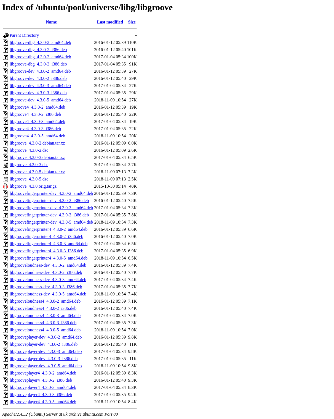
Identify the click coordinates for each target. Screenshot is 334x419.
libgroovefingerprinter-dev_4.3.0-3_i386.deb (49, 215)
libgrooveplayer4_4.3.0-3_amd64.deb (43, 387)
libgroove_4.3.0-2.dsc (29, 150)
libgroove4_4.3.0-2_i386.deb (35, 114)
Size (132, 22)
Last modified (110, 22)
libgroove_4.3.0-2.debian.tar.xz (37, 143)
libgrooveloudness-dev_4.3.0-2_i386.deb (46, 272)
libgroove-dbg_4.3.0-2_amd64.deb (40, 42)
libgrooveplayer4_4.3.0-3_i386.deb (41, 394)
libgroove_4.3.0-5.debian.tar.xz (37, 171)
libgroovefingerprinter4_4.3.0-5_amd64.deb (48, 258)
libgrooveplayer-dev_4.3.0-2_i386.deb (44, 344)
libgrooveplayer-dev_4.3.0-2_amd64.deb (46, 337)
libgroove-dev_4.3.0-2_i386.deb (38, 78)
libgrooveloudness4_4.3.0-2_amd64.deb (45, 301)
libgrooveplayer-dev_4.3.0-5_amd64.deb (46, 365)
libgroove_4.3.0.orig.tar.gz (33, 186)
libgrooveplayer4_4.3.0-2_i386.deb (41, 380)
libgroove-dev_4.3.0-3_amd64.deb (40, 85)
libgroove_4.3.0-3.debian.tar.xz (37, 157)
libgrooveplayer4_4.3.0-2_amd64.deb (43, 373)
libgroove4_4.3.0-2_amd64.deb (37, 107)
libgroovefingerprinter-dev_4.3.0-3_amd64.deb (51, 207)
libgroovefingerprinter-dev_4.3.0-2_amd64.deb (51, 193)
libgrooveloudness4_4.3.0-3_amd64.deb (45, 315)
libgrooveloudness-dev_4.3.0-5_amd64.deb (48, 294)
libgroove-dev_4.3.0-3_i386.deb (38, 92)
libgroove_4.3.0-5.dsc (29, 179)
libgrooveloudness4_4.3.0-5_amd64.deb (45, 330)
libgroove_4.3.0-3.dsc (29, 164)
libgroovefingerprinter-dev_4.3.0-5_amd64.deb (51, 222)
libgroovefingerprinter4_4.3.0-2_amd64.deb (48, 229)
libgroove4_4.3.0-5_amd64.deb (37, 135)
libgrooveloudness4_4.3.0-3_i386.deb (43, 322)
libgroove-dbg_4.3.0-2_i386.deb (38, 49)
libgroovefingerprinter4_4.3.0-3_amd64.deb (48, 243)
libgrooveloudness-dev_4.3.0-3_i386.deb (46, 286)
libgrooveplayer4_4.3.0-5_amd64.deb (43, 401)
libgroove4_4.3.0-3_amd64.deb (37, 121)
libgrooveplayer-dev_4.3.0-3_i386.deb (44, 358)
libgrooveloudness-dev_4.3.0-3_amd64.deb (48, 279)
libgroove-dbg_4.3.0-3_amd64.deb (40, 56)
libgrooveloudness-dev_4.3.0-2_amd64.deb (48, 265)
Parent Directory (24, 35)
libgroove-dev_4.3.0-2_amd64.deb (40, 71)
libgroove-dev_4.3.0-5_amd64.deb (40, 100)
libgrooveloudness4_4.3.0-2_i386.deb (43, 308)
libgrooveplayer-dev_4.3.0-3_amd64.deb (46, 351)
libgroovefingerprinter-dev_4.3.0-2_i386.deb (49, 200)
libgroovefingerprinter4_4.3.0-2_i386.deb (46, 236)
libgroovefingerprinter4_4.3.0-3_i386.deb (46, 250)
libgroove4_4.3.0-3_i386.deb (35, 128)
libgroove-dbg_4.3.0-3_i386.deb (38, 64)
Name (51, 22)
